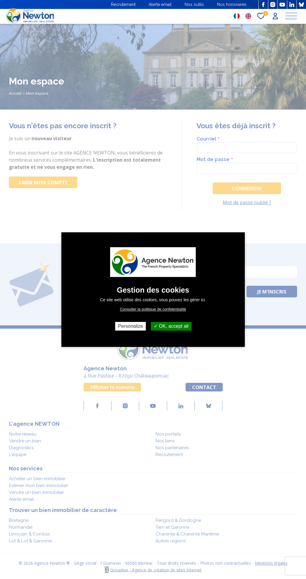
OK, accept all (171, 326)
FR (236, 16)
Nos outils (194, 4)
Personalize (130, 326)
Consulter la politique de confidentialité (153, 309)
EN (248, 16)
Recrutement (123, 4)
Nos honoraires (232, 4)
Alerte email (160, 4)
